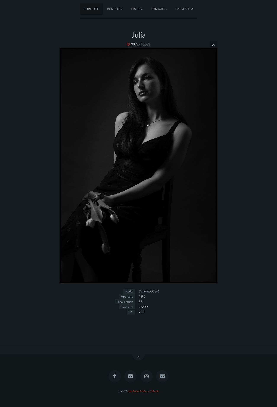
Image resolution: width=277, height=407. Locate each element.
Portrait (91, 9)
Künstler (114, 9)
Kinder (136, 9)
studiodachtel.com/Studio (143, 391)
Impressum (184, 9)
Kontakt (158, 9)
